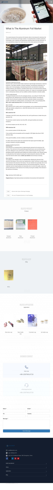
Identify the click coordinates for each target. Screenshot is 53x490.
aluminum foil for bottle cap (15, 175)
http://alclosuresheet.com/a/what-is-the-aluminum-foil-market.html (29, 178)
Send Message (26, 431)
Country (29, 413)
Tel (3, 413)
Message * (5, 418)
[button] (25, 247)
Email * (29, 408)
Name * (5, 408)
